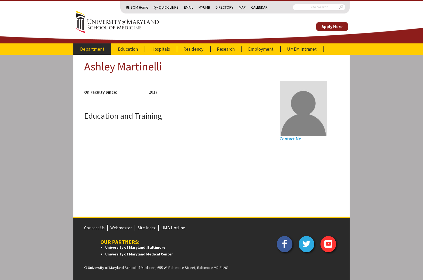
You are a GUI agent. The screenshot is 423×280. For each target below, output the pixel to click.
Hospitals (160, 49)
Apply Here (332, 26)
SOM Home (139, 7)
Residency (193, 49)
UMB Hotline (173, 227)
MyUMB (204, 7)
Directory (224, 7)
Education (128, 49)
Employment (261, 49)
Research (226, 49)
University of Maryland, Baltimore (135, 247)
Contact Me (290, 138)
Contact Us (94, 227)
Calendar (259, 7)
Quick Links (169, 7)
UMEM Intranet (302, 49)
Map (242, 7)
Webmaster (121, 227)
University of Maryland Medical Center (139, 254)
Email (188, 7)
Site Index (147, 227)
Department (92, 49)
